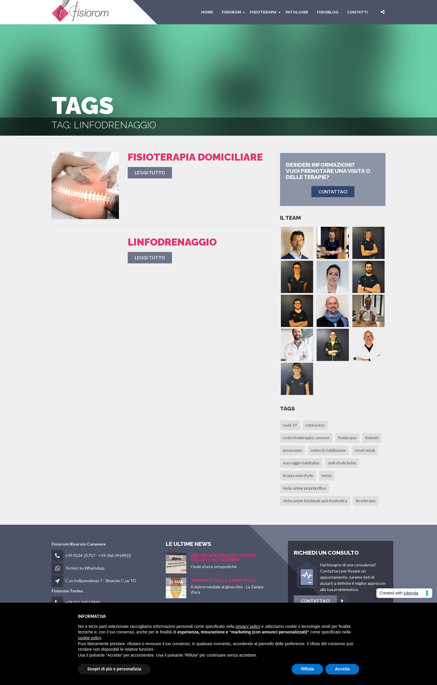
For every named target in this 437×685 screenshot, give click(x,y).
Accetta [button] (342, 669)
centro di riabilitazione (328, 450)
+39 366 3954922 (114, 555)
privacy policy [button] (248, 626)
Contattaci (357, 601)
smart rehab (365, 450)
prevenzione (292, 450)
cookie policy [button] (89, 637)
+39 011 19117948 (82, 602)
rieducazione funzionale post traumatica (315, 500)
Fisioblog (327, 12)
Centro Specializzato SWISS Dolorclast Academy (224, 557)
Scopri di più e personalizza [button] (114, 669)
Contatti (357, 12)
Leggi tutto (150, 172)
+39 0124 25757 (80, 555)
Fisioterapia (263, 12)
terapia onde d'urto (298, 475)
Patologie (297, 12)
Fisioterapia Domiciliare (195, 157)
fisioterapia (347, 437)
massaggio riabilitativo (301, 463)
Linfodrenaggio (172, 242)
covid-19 (290, 425)
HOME (207, 12)
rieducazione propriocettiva (304, 488)
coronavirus (315, 425)
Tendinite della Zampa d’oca (223, 580)
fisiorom (231, 12)
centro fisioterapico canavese (306, 437)
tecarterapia (365, 500)
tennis (327, 475)
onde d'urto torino (342, 463)
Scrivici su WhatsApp (85, 567)
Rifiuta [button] (307, 669)
